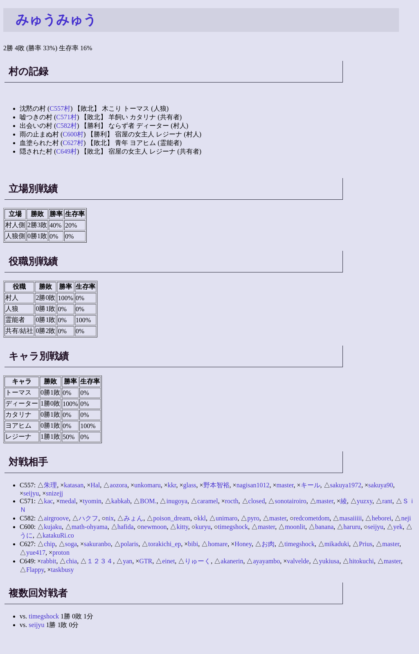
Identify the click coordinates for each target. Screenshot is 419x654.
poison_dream (171, 518)
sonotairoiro (290, 501)
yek (398, 526)
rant (387, 501)
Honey (243, 543)
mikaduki (336, 543)
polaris (130, 543)
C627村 (73, 142)
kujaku (53, 526)
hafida (125, 526)
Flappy (35, 569)
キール (310, 485)
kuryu (202, 526)
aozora (118, 485)
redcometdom (311, 518)
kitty (182, 526)
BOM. (148, 501)
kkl (202, 518)
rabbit (48, 561)
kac (48, 501)
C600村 (73, 134)
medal (68, 501)
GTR (145, 561)
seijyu (31, 493)
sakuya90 (380, 485)
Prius (365, 543)
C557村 (60, 108)
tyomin (92, 501)
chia (71, 561)
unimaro (226, 518)
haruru (351, 526)
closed (256, 501)
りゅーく (198, 561)
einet (168, 561)
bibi (193, 543)
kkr (172, 485)
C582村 (66, 125)
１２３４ (100, 561)
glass (189, 485)
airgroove (56, 518)
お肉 (268, 543)
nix (110, 518)
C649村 (66, 151)
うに (26, 535)
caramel (207, 501)
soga (71, 543)
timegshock (233, 526)
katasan (73, 485)
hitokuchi (361, 561)
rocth (232, 501)
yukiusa (329, 561)
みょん (133, 518)
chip (49, 543)
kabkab (120, 501)
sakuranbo (97, 543)
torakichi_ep (164, 543)
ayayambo (266, 561)
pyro (253, 518)
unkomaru (147, 485)
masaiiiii (350, 518)
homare (218, 543)
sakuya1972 (345, 485)
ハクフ (88, 518)
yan (127, 561)
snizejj (54, 493)
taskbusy (62, 569)
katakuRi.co (58, 535)
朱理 (50, 485)
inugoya (176, 501)
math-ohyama (90, 526)
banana (324, 526)
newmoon (154, 526)
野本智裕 (216, 485)
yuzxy (364, 501)
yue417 (35, 552)
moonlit (295, 526)
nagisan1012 (253, 485)
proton (61, 552)
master (285, 485)
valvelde (298, 561)
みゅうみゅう (56, 19)
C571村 (66, 117)
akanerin (232, 561)
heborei (381, 518)
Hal (95, 485)
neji (406, 518)
